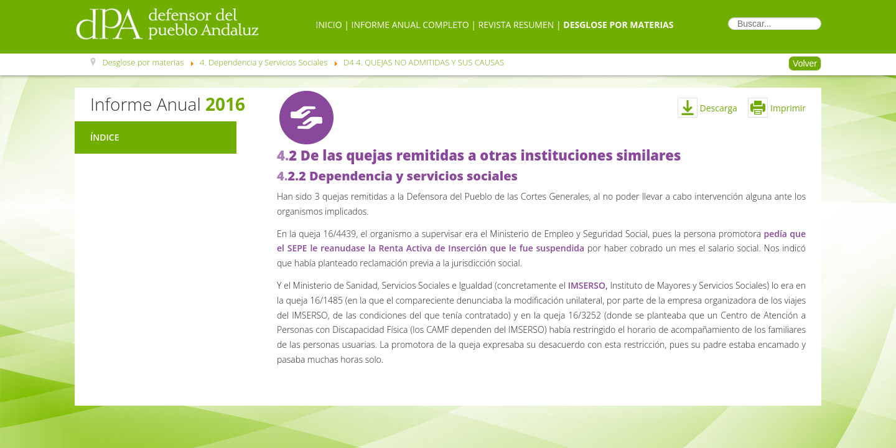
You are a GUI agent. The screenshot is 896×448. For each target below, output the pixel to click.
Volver (805, 63)
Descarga (718, 108)
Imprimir (777, 108)
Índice (104, 137)
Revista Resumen (516, 24)
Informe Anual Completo (410, 24)
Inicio (329, 24)
